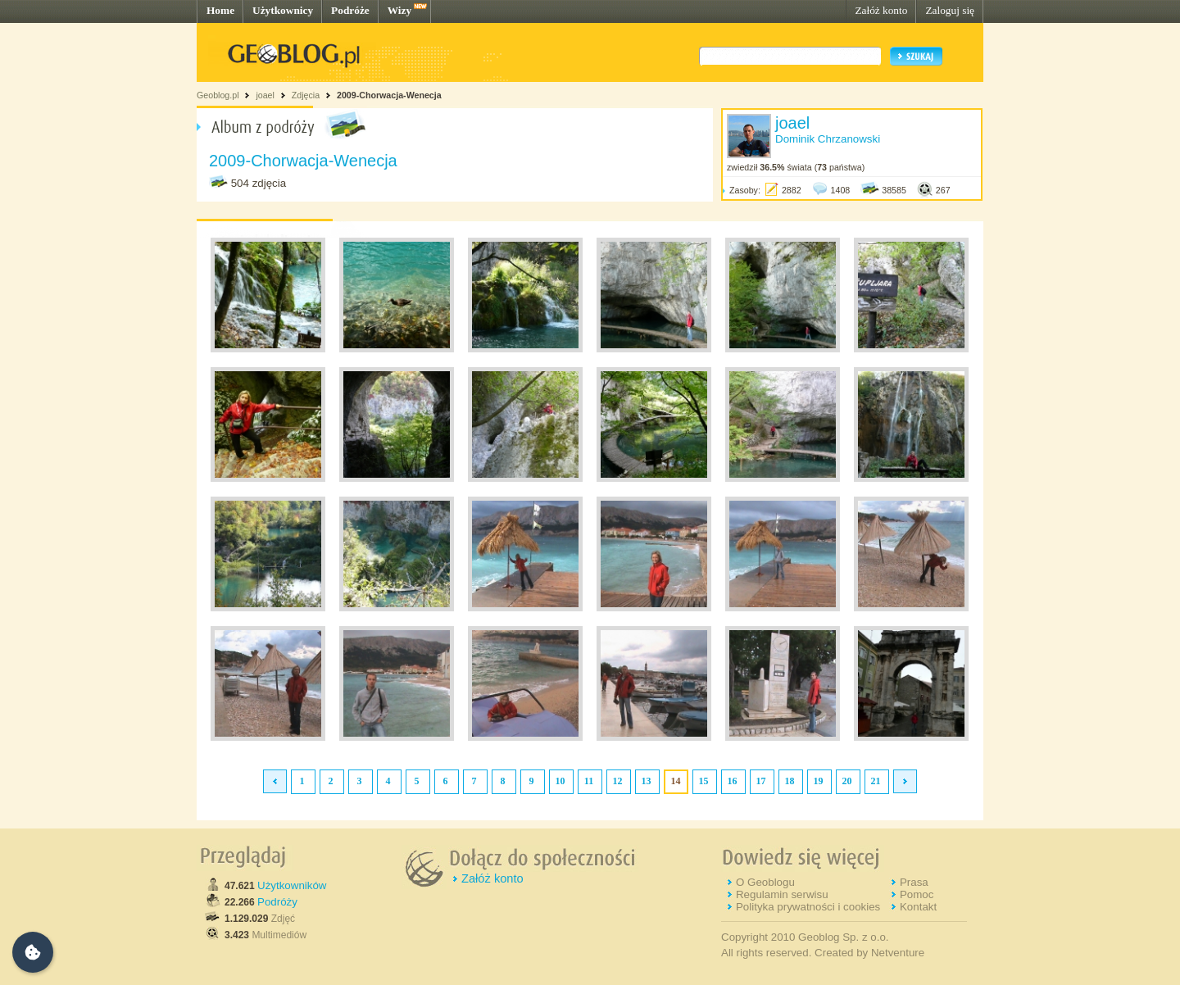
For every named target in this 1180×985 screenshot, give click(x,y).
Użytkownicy (282, 10)
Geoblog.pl (218, 95)
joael (265, 95)
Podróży (277, 902)
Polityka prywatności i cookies (808, 907)
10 (560, 781)
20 (847, 781)
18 (790, 781)
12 (618, 781)
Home (220, 10)
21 (876, 781)
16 (733, 781)
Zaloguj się (949, 10)
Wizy (399, 10)
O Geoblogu (765, 882)
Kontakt (918, 907)
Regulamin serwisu (782, 894)
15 (704, 781)
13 (646, 781)
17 (761, 781)
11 (588, 781)
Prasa (914, 882)
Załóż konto (881, 10)
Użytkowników (291, 885)
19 (819, 781)
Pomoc (916, 894)
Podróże (350, 10)
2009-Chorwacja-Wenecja (389, 95)
